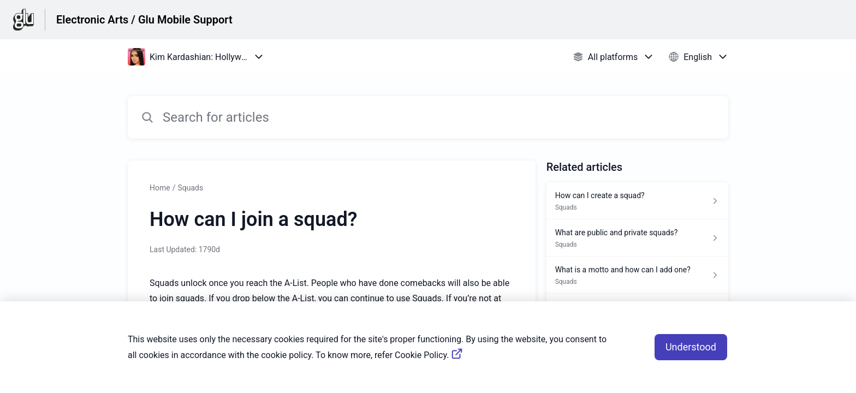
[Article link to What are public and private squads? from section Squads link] (637, 238)
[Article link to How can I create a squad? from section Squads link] (637, 200)
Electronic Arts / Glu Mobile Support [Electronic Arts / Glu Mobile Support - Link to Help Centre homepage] (144, 19)
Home (160, 187)
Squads (190, 187)
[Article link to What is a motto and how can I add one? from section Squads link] (637, 275)
